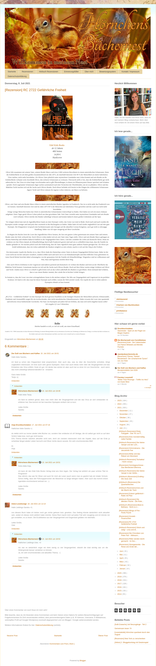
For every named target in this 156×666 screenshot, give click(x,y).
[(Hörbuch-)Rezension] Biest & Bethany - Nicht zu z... (131, 506)
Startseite (12, 71)
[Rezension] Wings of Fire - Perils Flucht (130, 512)
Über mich (89, 71)
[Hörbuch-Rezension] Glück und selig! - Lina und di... (131, 528)
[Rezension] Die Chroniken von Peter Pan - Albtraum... (131, 534)
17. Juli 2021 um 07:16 (41, 425)
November (124, 414)
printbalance (121, 311)
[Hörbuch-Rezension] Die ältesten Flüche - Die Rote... (131, 500)
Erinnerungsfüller (71, 71)
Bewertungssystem (107, 71)
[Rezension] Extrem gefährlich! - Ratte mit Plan (132, 495)
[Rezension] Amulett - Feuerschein (127, 517)
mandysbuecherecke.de (127, 354)
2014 (119, 594)
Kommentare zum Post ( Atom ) (62, 644)
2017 (119, 584)
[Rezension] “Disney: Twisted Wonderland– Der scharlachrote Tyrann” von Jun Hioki (132, 358)
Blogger (83, 660)
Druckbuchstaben (125, 328)
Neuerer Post (12, 636)
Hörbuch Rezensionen (48, 71)
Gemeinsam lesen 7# (123, 628)
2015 (119, 591)
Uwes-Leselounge (19, 504)
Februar (123, 565)
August (123, 425)
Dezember (124, 411)
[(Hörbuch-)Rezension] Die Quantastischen (129, 483)
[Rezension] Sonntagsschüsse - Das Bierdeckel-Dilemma (131, 466)
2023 (119, 400)
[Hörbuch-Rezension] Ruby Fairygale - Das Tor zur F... (130, 432)
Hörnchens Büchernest (28, 391)
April (122, 558)
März (122, 562)
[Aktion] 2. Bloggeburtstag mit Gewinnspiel (131, 642)
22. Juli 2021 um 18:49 (51, 391)
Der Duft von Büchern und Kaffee (25, 353)
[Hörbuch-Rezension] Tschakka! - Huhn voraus (131, 460)
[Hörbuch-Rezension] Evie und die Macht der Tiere (131, 489)
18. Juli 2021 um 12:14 (37, 504)
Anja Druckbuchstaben (21, 425)
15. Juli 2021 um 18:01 (50, 353)
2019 (119, 577)
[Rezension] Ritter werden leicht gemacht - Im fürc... (131, 540)
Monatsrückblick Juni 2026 (127, 370)
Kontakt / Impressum (130, 71)
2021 (119, 408)
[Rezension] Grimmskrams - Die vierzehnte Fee (131, 449)
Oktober (123, 417)
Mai (121, 555)
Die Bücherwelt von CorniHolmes (131, 340)
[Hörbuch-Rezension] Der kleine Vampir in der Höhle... (131, 472)
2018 (119, 580)
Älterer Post (103, 636)
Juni (121, 551)
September (124, 421)
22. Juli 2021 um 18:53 (51, 539)
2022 (119, 404)
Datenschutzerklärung (17, 76)
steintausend (121, 299)
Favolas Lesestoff (125, 377)
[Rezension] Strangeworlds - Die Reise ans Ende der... (132, 545)
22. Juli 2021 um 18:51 (51, 462)
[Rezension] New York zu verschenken (130, 638)
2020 (119, 573)
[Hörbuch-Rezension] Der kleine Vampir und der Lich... (131, 443)
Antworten (15, 381)
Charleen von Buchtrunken (127, 305)
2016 (119, 587)
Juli (121, 428)
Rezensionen (27, 71)
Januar (122, 569)
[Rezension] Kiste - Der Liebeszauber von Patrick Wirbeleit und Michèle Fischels (131, 344)
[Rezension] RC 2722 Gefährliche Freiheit (128, 523)
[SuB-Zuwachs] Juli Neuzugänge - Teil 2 (130, 624)
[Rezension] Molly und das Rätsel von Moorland (129, 455)
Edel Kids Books (57, 145)
